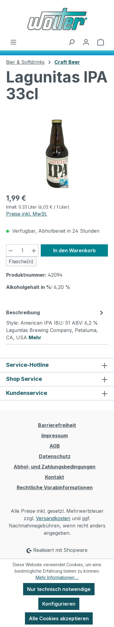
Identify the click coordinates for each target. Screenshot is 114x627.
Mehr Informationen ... (57, 577)
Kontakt (54, 477)
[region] (57, 153)
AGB (55, 446)
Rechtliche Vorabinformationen (55, 487)
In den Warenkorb (74, 250)
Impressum (54, 435)
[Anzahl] (22, 250)
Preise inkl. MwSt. (26, 214)
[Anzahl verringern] (10, 250)
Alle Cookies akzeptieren (59, 618)
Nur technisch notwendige (59, 589)
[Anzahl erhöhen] (34, 250)
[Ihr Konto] (86, 42)
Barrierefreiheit (57, 425)
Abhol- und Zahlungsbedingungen (54, 467)
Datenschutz (55, 456)
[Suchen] (71, 42)
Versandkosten (53, 518)
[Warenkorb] (100, 42)
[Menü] (13, 42)
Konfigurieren (58, 604)
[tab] (55, 325)
